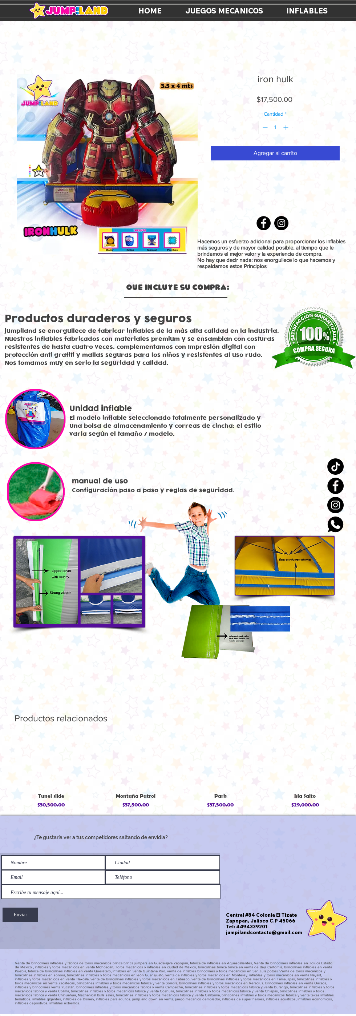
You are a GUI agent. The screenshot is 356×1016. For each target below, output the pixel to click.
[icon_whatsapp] (335, 524)
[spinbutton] (275, 127)
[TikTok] (335, 466)
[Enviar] (20, 915)
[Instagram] (335, 505)
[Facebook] (335, 486)
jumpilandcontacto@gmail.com (264, 932)
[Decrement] (264, 127)
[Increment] (286, 127)
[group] (178, 774)
